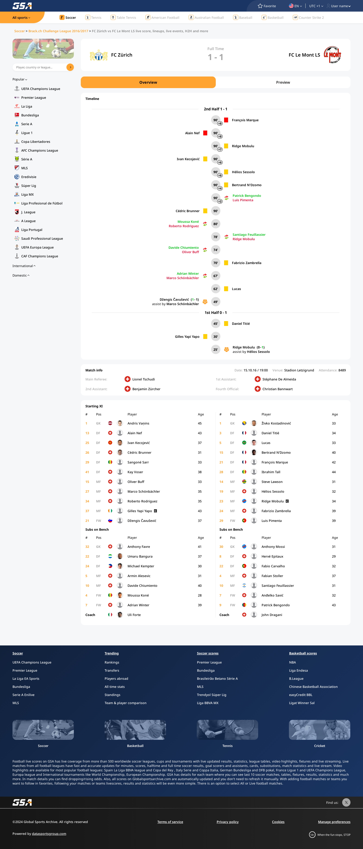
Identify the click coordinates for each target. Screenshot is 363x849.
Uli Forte (134, 615)
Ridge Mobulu (243, 146)
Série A (26, 159)
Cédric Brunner (188, 211)
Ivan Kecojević (188, 159)
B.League (296, 678)
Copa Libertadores (35, 141)
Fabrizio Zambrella (246, 263)
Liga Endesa (298, 670)
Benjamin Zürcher (146, 389)
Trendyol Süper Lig (211, 695)
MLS (24, 168)
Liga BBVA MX (208, 703)
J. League (28, 212)
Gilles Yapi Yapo (187, 336)
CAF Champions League (39, 256)
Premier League (33, 97)
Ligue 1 (27, 133)
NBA (292, 662)
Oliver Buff (190, 252)
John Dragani (272, 615)
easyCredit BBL (300, 695)
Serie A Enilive (23, 695)
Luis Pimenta (243, 200)
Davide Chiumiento (184, 247)
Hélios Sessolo (243, 172)
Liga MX (27, 194)
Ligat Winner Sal (302, 703)
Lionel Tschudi (143, 379)
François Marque (245, 120)
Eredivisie (28, 177)
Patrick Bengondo (247, 195)
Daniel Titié (241, 323)
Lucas (236, 289)
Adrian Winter (188, 273)
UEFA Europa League (37, 247)
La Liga (26, 106)
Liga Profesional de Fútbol (42, 203)
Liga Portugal (31, 229)
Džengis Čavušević (174, 299)
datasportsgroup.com (49, 833)
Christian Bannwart (278, 389)
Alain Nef (192, 133)
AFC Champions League (39, 150)
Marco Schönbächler (182, 278)
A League (28, 221)
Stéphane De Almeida (279, 379)
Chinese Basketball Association (313, 686)
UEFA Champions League (40, 88)
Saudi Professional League (42, 238)
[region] (215, 82)
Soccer (19, 31)
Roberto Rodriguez (184, 226)
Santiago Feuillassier (249, 234)
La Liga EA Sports (26, 678)
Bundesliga (30, 115)
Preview (283, 82)
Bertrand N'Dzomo (247, 185)
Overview (148, 82)
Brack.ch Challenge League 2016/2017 (58, 31)
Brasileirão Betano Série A (217, 678)
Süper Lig (28, 185)
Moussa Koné (188, 221)
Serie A (26, 124)
